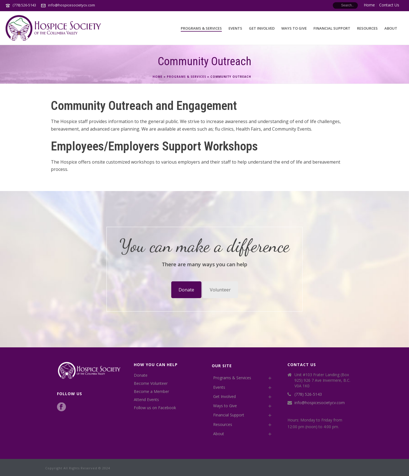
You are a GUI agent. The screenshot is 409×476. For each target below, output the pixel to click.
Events (235, 28)
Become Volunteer (151, 383)
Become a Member (151, 391)
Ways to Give (294, 28)
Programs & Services (201, 28)
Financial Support (331, 28)
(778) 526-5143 (24, 5)
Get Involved (262, 28)
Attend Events (146, 399)
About (390, 28)
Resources (367, 28)
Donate (186, 290)
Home (158, 77)
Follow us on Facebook (155, 407)
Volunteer (220, 290)
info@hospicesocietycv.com (71, 5)
